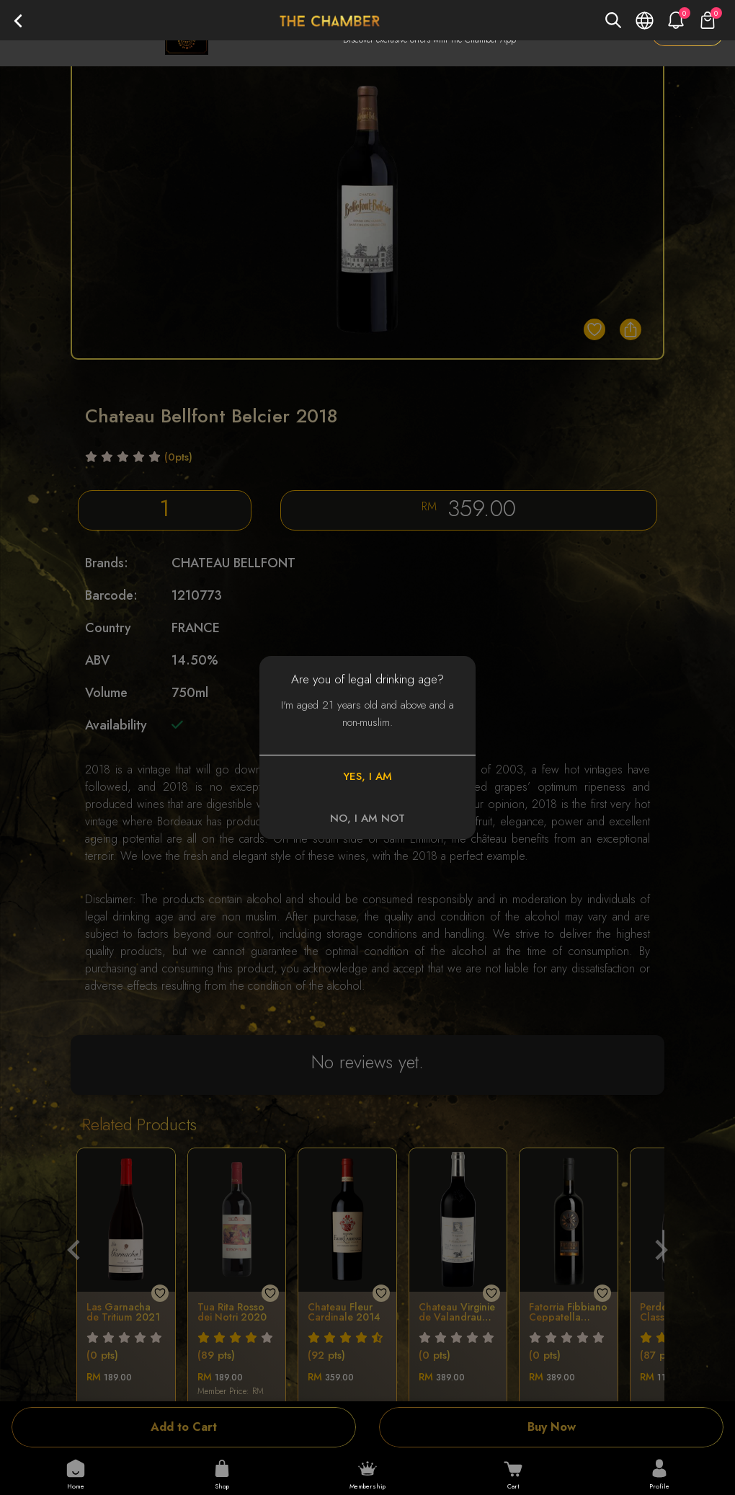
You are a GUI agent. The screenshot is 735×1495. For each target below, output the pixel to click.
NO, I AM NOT (367, 818)
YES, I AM (367, 776)
